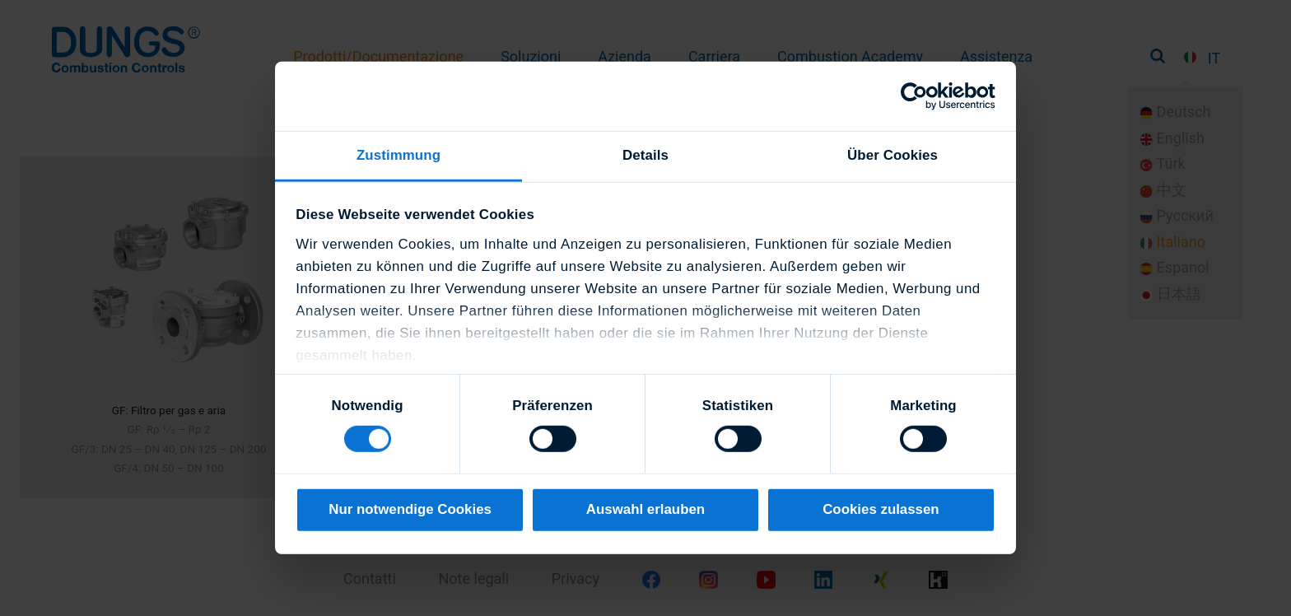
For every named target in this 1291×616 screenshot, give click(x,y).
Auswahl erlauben (645, 509)
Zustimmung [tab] (398, 155)
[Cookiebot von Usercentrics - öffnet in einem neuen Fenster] (923, 96)
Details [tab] (645, 155)
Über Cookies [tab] (892, 155)
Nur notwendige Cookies (410, 509)
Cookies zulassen (881, 509)
